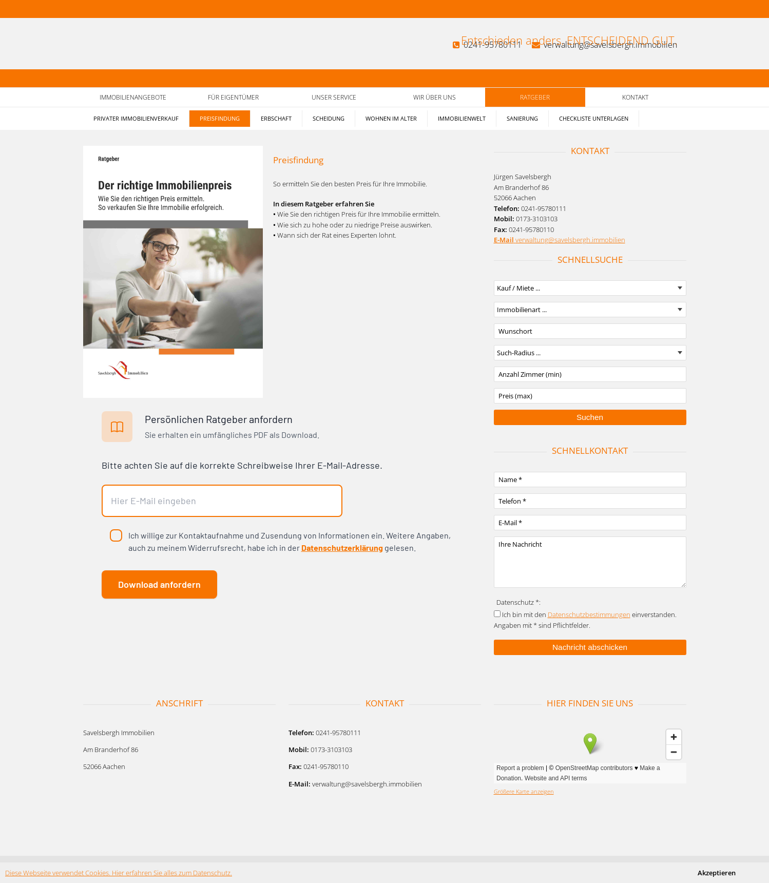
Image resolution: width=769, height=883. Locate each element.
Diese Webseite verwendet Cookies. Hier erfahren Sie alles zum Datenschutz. (118, 872)
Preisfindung (220, 118)
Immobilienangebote (133, 97)
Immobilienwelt (462, 118)
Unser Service (334, 97)
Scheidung (328, 118)
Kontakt (635, 97)
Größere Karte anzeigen (524, 791)
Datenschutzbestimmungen (589, 614)
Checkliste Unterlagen (593, 118)
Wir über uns (434, 97)
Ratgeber (535, 97)
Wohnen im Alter (391, 118)
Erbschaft (276, 118)
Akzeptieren (717, 872)
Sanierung (522, 118)
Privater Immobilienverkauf (136, 118)
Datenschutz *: (518, 602)
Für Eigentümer (233, 97)
